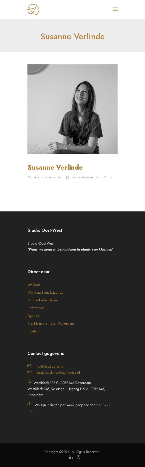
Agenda (33, 315)
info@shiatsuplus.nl (49, 366)
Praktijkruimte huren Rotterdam (50, 323)
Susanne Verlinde (55, 167)
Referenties (35, 307)
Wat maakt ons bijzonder (46, 292)
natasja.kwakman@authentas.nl (57, 372)
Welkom (33, 284)
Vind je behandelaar (42, 300)
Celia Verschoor (85, 177)
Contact (33, 331)
